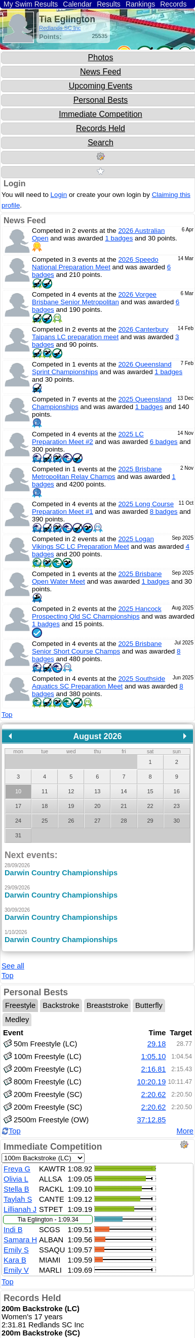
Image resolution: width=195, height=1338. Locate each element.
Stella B (16, 1184)
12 (71, 791)
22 (150, 806)
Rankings (140, 4)
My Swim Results (31, 4)
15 (150, 791)
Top (7, 714)
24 (18, 821)
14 (124, 791)
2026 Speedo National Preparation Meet (95, 263)
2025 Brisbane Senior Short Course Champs (97, 647)
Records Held (100, 128)
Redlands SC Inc (60, 28)
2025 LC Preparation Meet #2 (88, 437)
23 (177, 806)
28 (124, 821)
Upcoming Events (100, 86)
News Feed (100, 71)
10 (18, 791)
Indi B (13, 1224)
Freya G (17, 1163)
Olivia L (16, 1173)
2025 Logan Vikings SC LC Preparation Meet (93, 542)
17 (18, 806)
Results (109, 4)
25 (45, 821)
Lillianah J (20, 1204)
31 (18, 835)
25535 (99, 36)
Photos (100, 57)
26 (71, 821)
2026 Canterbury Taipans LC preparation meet (100, 333)
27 (97, 821)
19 (71, 806)
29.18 (156, 1039)
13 (97, 791)
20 (97, 806)
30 (177, 821)
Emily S (16, 1244)
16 (177, 791)
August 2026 (97, 736)
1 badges (119, 238)
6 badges (164, 441)
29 (150, 821)
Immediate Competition (100, 114)
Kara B (15, 1254)
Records (173, 4)
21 (124, 806)
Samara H (20, 1234)
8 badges (164, 511)
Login (15, 183)
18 (45, 806)
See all (13, 961)
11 (45, 791)
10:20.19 (151, 1077)
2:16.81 (153, 1064)
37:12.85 (151, 1115)
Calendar (77, 4)
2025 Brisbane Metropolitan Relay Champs (97, 472)
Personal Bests (100, 100)
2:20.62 (153, 1089)
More (185, 1125)
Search (100, 142)
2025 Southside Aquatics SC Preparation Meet (98, 682)
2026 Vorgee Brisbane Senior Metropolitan (94, 298)
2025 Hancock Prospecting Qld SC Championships (97, 612)
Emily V (16, 1265)
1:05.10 (153, 1051)
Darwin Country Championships (61, 873)
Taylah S (18, 1194)
